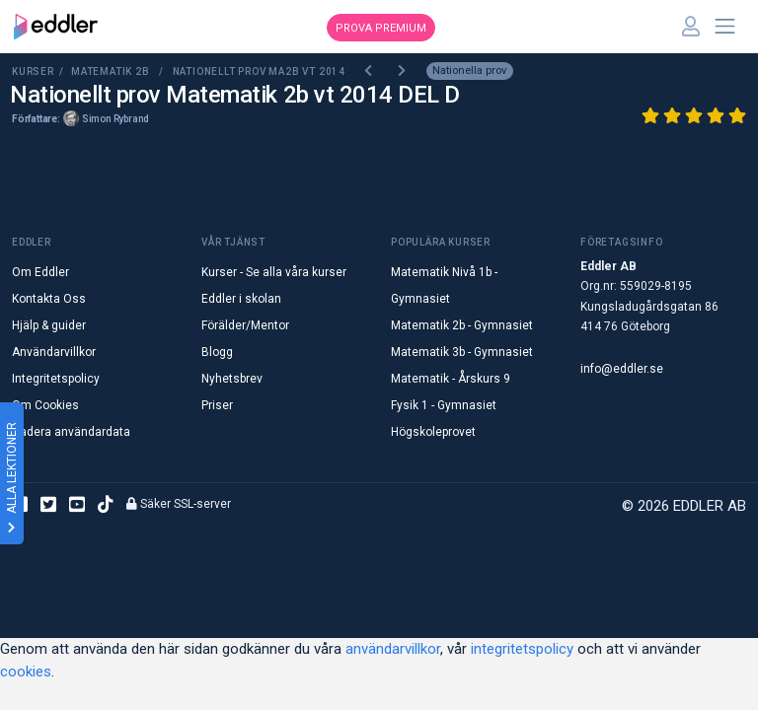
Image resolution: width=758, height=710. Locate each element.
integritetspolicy (522, 649)
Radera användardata (71, 432)
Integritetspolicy (56, 379)
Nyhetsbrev (232, 379)
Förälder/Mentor (245, 325)
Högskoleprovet (433, 432)
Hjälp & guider (49, 325)
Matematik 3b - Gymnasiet (462, 352)
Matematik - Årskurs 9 (450, 379)
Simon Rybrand (115, 118)
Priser (217, 405)
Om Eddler (40, 272)
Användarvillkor (54, 352)
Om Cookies (45, 405)
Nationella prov (469, 70)
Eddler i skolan (241, 299)
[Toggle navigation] (725, 26)
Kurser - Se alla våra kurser (273, 272)
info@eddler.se (621, 369)
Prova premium (381, 28)
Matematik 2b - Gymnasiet (462, 325)
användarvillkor (392, 649)
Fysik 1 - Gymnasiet (443, 405)
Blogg (217, 352)
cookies (25, 671)
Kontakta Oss (49, 299)
